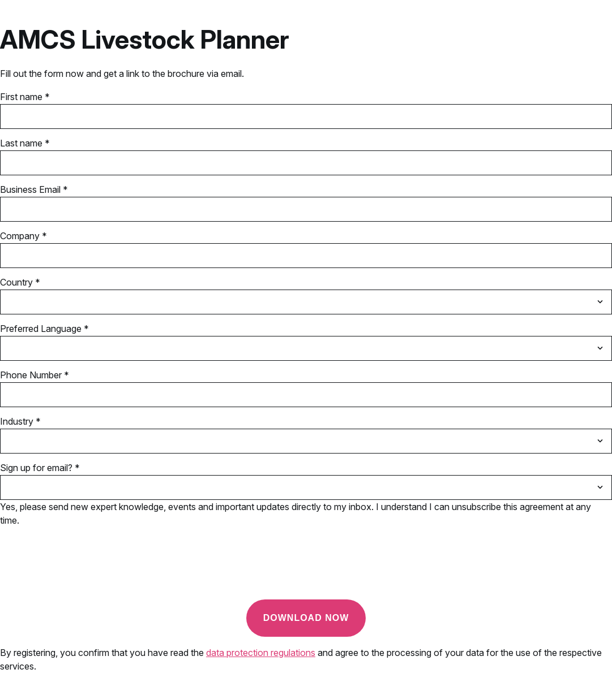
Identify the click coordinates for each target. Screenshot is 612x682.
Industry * (20, 421)
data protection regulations (260, 652)
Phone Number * (34, 375)
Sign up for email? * (40, 467)
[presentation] (86, 568)
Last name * (25, 143)
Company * (23, 235)
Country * (20, 282)
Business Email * (34, 189)
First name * (25, 96)
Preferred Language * (44, 328)
